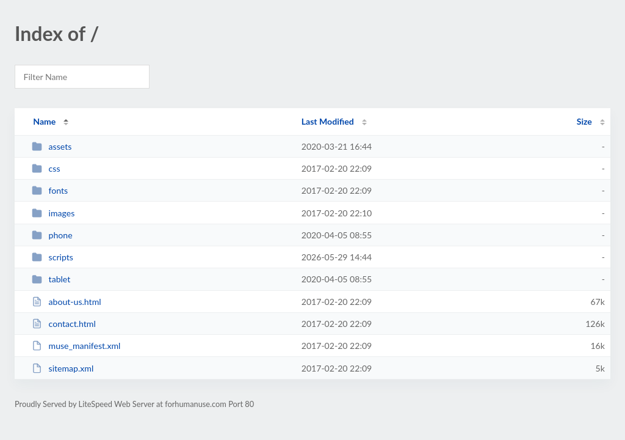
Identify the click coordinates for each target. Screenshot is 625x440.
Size (584, 121)
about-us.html (66, 301)
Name (44, 121)
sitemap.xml (62, 368)
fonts (50, 190)
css (46, 168)
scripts (52, 257)
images (53, 213)
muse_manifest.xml (76, 345)
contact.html (64, 323)
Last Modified (328, 121)
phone (52, 235)
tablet (51, 279)
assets (51, 146)
